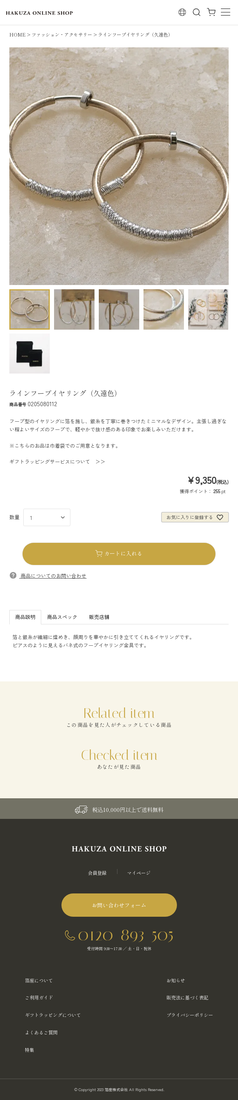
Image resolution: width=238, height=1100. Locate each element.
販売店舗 (99, 616)
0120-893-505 (125, 934)
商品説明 (25, 616)
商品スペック (62, 616)
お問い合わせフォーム (119, 905)
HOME (17, 34)
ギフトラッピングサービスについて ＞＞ (57, 461)
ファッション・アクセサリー (62, 34)
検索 (196, 12)
